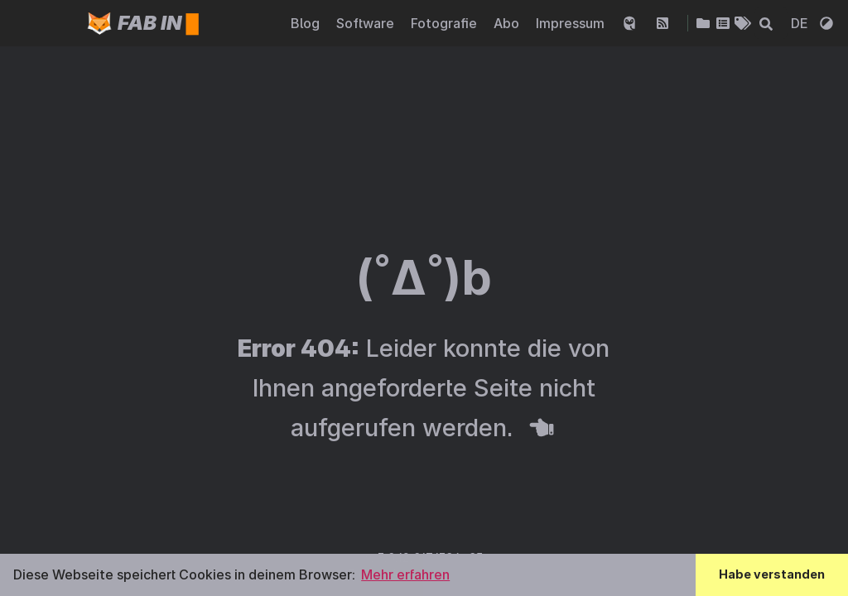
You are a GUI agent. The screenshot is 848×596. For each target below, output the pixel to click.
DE (801, 23)
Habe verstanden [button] (772, 574)
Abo (508, 23)
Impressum (572, 23)
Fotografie (445, 23)
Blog (307, 23)
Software (367, 23)
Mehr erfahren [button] (405, 574)
